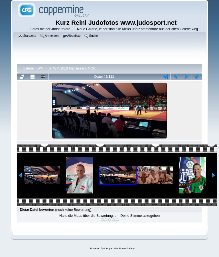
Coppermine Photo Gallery (119, 248)
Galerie (28, 68)
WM (41, 68)
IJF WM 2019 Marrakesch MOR (72, 68)
